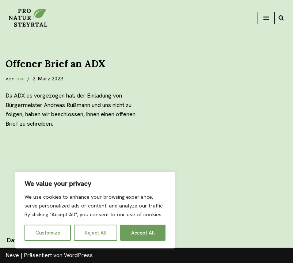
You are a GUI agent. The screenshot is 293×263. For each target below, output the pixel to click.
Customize (47, 232)
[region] (95, 210)
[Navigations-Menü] (266, 18)
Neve (12, 255)
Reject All (96, 232)
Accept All (143, 232)
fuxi (20, 78)
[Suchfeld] (281, 17)
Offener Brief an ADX (55, 64)
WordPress (78, 255)
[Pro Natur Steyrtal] (27, 17)
